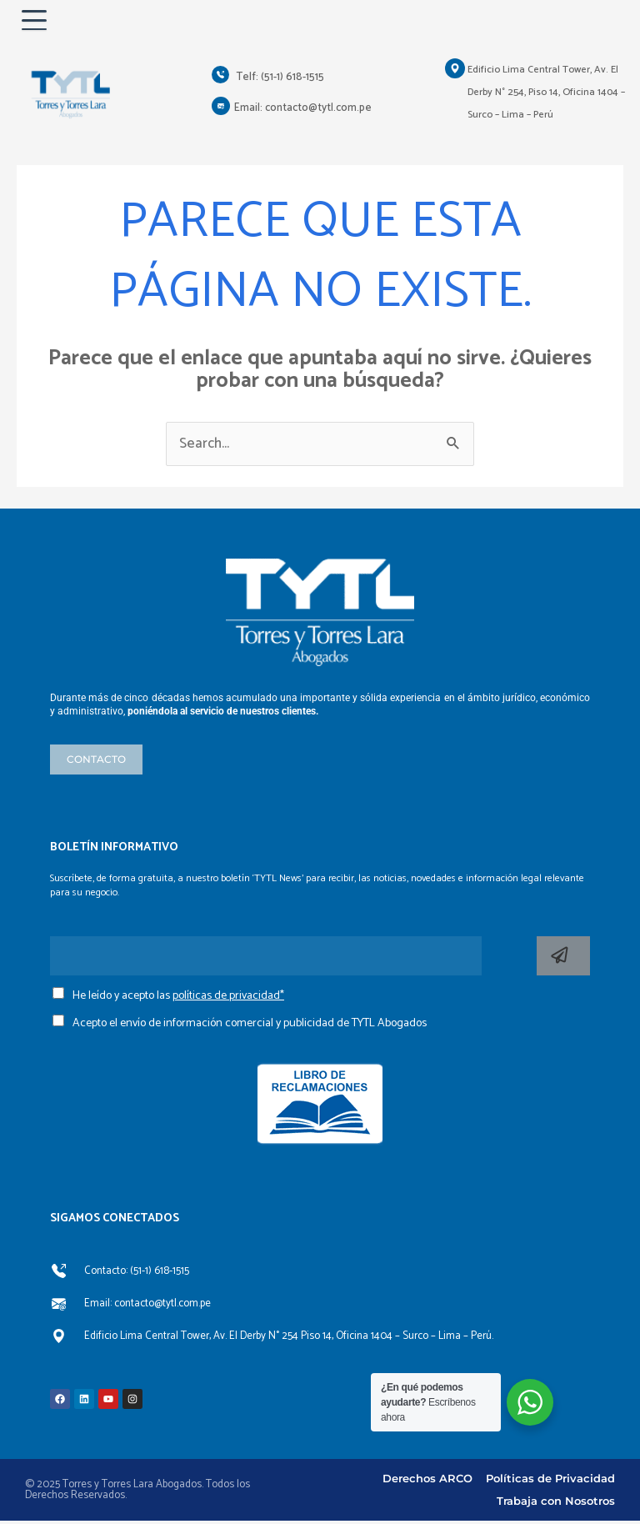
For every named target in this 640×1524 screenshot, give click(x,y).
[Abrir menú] (38, 21)
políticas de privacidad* (228, 999)
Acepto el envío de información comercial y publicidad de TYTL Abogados (249, 1025)
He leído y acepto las (178, 999)
